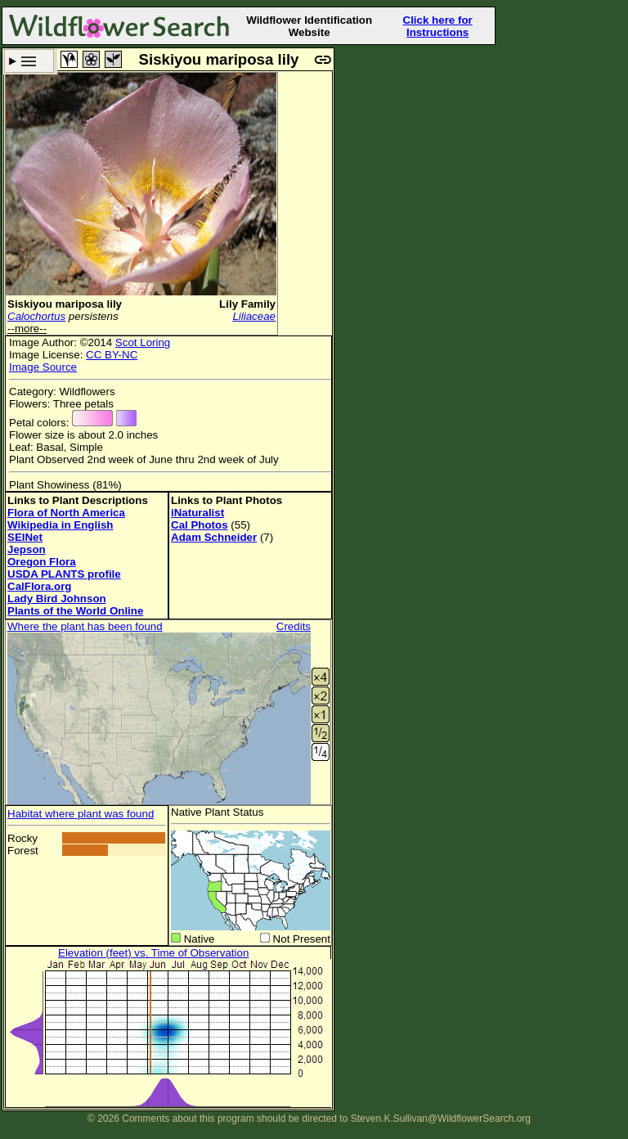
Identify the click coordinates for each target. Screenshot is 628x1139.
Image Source (43, 367)
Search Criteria (29, 61)
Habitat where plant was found (80, 814)
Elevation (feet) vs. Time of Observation (153, 953)
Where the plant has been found (85, 626)
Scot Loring (142, 342)
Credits (293, 626)
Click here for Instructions (438, 26)
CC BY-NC (111, 355)
